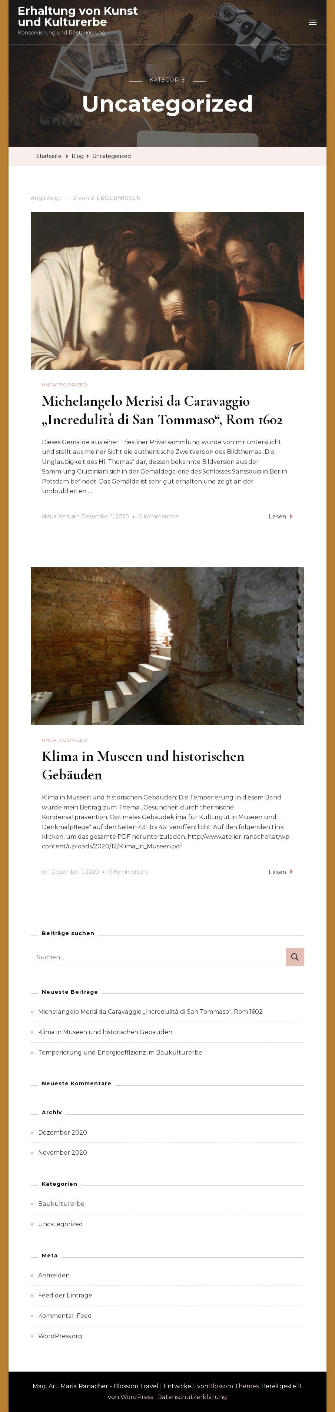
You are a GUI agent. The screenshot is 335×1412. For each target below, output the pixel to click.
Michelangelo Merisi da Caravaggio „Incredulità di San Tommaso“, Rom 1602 (150, 1011)
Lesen (281, 516)
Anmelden (54, 1275)
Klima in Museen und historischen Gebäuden (105, 1032)
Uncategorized (64, 384)
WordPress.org (60, 1336)
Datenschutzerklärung (192, 1397)
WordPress (136, 1397)
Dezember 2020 (62, 1132)
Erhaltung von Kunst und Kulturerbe (78, 16)
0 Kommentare (158, 516)
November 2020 (62, 1152)
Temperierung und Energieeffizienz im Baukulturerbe (120, 1052)
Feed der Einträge (65, 1295)
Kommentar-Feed (65, 1315)
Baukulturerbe (61, 1203)
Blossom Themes (233, 1386)
